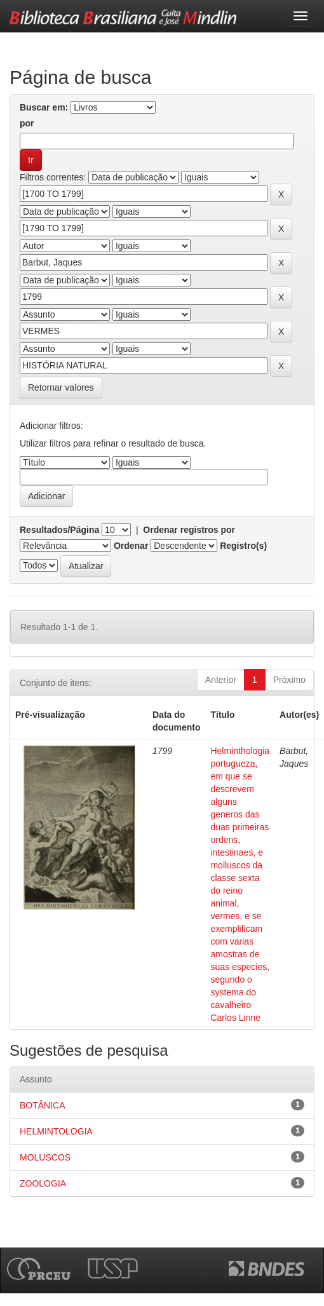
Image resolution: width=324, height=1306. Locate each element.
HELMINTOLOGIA (56, 1131)
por (27, 123)
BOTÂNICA (42, 1105)
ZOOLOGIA (43, 1183)
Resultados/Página (59, 530)
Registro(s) (243, 546)
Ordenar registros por (189, 530)
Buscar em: (44, 107)
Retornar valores (61, 387)
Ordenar (131, 546)
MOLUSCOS (45, 1157)
